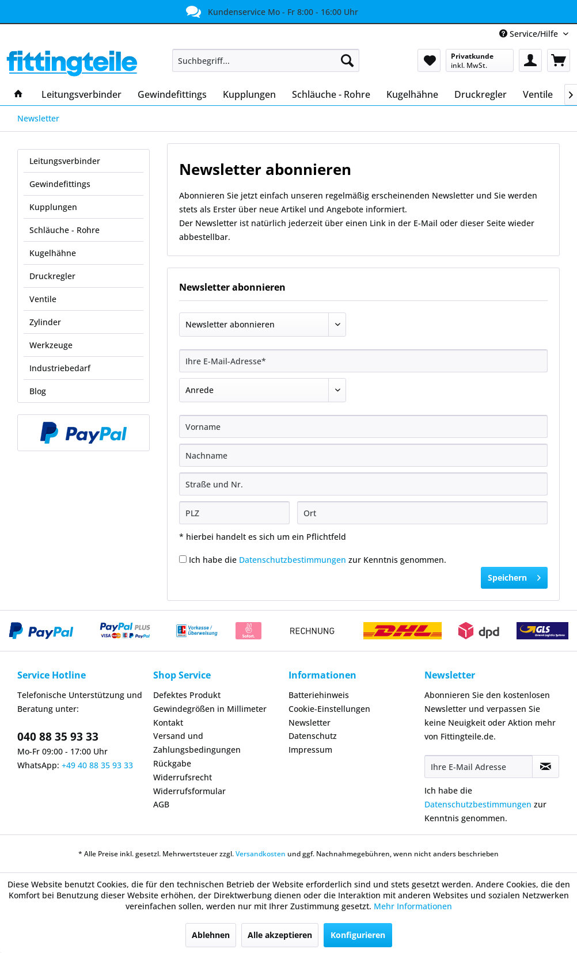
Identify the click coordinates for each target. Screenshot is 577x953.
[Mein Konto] (530, 60)
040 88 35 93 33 (57, 736)
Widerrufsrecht (182, 777)
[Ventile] (538, 94)
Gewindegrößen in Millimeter (210, 708)
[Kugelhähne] (412, 94)
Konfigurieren (358, 934)
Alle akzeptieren (280, 934)
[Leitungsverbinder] (81, 94)
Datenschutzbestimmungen (292, 559)
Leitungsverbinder (64, 160)
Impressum (310, 749)
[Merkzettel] (429, 60)
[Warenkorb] (558, 60)
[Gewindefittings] (172, 94)
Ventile (42, 298)
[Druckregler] (480, 94)
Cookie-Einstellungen (329, 708)
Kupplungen (53, 206)
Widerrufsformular (189, 791)
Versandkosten (261, 854)
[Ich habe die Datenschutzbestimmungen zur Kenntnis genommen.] (183, 559)
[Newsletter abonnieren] (545, 766)
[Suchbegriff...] (266, 60)
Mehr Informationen (413, 906)
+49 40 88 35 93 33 (97, 765)
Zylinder (45, 322)
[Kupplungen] (249, 94)
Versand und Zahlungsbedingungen (197, 742)
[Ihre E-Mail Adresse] (478, 766)
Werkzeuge (51, 345)
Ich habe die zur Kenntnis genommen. (317, 559)
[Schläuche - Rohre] (331, 94)
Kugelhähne (52, 252)
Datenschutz (312, 735)
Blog (37, 391)
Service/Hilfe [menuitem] (529, 33)
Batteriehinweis (318, 694)
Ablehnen (211, 934)
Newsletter (309, 722)
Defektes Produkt (187, 694)
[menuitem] (266, 60)
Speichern (514, 576)
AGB (161, 804)
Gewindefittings (59, 183)
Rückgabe (172, 763)
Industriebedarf (59, 368)
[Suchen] (347, 60)
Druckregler (52, 275)
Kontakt (168, 722)
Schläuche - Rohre (64, 229)
